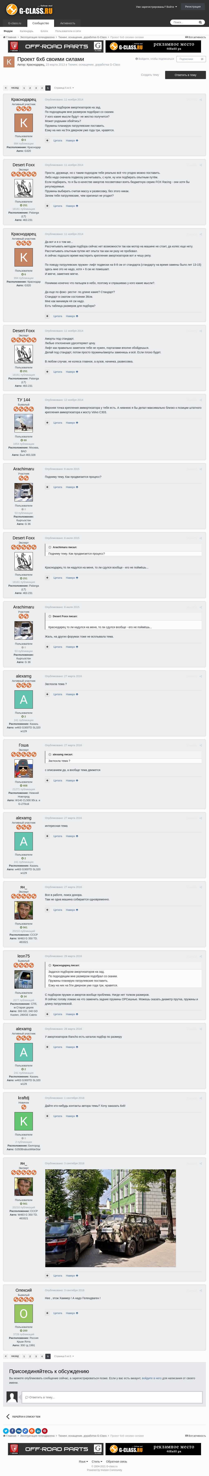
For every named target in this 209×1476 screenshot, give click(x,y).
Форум (8, 31)
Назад (15, 88)
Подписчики (186, 59)
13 (202, 59)
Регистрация (193, 6)
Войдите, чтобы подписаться (156, 58)
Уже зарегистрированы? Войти (156, 6)
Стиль (97, 1461)
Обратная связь (116, 1461)
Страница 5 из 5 (64, 88)
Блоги (44, 31)
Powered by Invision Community (104, 1470)
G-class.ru (14, 23)
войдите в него (151, 1378)
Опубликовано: (63, 99)
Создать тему (150, 74)
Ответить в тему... (40, 1397)
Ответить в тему (185, 75)
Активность (67, 23)
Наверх (71, 140)
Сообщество (40, 23)
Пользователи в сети (68, 31)
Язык (83, 1461)
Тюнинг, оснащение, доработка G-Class (94, 64)
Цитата (57, 140)
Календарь (26, 31)
